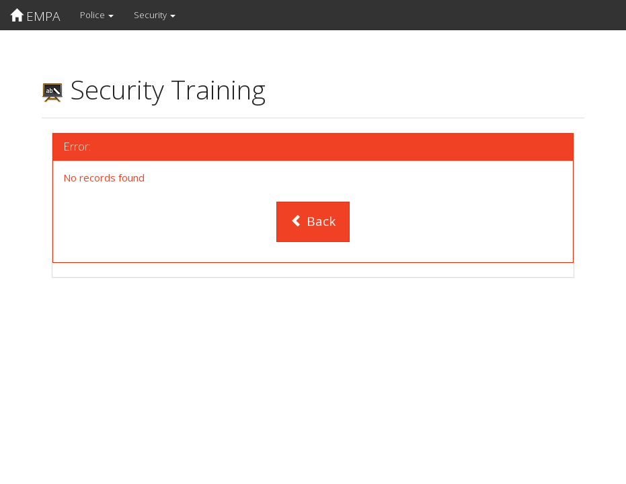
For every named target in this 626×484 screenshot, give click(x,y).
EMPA (35, 16)
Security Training (154, 89)
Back (313, 221)
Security (154, 15)
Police (97, 15)
